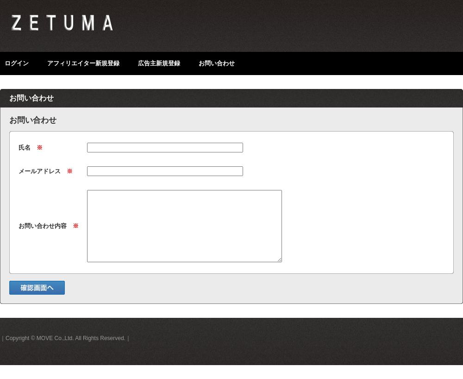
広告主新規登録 (159, 63)
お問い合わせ (217, 63)
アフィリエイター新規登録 (83, 63)
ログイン (17, 63)
